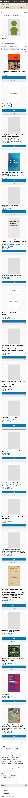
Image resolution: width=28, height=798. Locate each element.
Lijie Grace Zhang (8, 244)
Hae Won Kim (19, 419)
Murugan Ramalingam (9, 419)
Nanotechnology (5, 750)
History (25, 12)
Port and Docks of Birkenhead (10, 205)
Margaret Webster (6, 486)
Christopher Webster (9, 484)
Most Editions (5, 49)
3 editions (4, 209)
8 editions (4, 108)
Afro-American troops (17, 754)
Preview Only (14, 251)
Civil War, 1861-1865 (12, 782)
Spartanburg (4, 777)
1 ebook (9, 248)
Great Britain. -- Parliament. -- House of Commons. (11, 761)
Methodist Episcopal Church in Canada (9, 768)
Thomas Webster (8, 72)
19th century (4, 782)
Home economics (9, 748)
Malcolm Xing (17, 141)
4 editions (4, 144)
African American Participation (8, 752)
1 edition (4, 354)
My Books (6, 7)
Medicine (22, 767)
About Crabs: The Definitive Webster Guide (13, 482)
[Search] (13, 47)
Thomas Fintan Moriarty (16, 140)
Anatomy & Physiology (6, 755)
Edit (3, 11)
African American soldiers (20, 752)
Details (14, 49)
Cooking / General (15, 757)
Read (13, 320)
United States (11, 777)
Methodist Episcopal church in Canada (9, 770)
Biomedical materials (6, 757)
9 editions (4, 75)
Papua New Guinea (5, 775)
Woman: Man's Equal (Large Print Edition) (13, 71)
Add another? (12, 43)
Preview (15, 239)
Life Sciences (18, 765)
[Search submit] (22, 4)
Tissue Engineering (13, 750)
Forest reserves (16, 759)
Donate (16, 1)
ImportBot (25, 10)
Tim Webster (18, 484)
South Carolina (20, 775)
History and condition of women (8, 765)
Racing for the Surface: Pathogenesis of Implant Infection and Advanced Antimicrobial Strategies (12, 136)
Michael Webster (16, 486)
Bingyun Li (6, 140)
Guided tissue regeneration (20, 763)
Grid (18, 49)
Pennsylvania (13, 775)
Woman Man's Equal (7, 104)
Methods (16, 748)
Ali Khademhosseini (18, 244)
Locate (14, 77)
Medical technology (15, 767)
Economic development (6, 759)
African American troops (6, 754)
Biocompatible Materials (17, 755)
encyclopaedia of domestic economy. (11, 275)
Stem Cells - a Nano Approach (10, 417)
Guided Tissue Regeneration (7, 763)
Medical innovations (6, 767)
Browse (18, 7)
